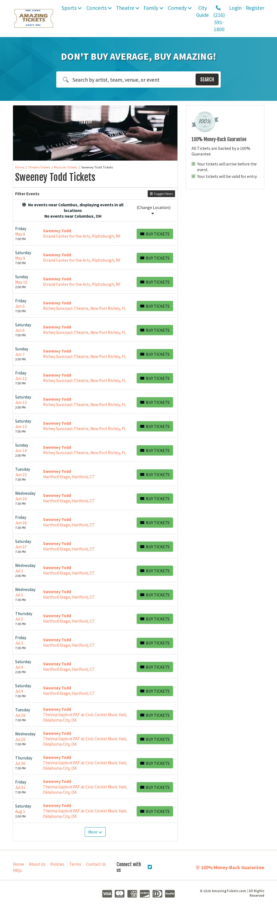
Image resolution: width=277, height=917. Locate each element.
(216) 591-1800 (219, 19)
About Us (37, 864)
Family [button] (153, 7)
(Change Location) (153, 210)
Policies (57, 864)
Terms (75, 864)
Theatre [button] (127, 7)
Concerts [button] (99, 7)
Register (255, 7)
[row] (95, 233)
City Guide (202, 11)
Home (18, 864)
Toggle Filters (161, 193)
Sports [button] (72, 7)
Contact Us (96, 864)
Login (235, 7)
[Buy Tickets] (155, 234)
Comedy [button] (180, 7)
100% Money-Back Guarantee (230, 867)
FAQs (17, 870)
